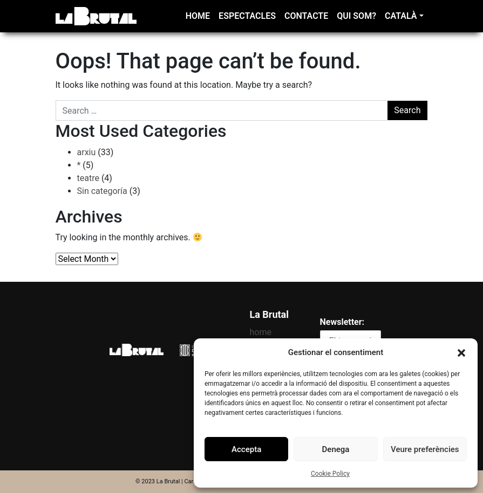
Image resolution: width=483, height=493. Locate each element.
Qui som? (356, 16)
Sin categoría (102, 191)
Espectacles (247, 16)
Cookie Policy (330, 473)
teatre (88, 178)
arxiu (86, 152)
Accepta (246, 449)
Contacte (306, 16)
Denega (336, 449)
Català (401, 16)
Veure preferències (425, 449)
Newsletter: (342, 322)
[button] (461, 352)
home (198, 16)
